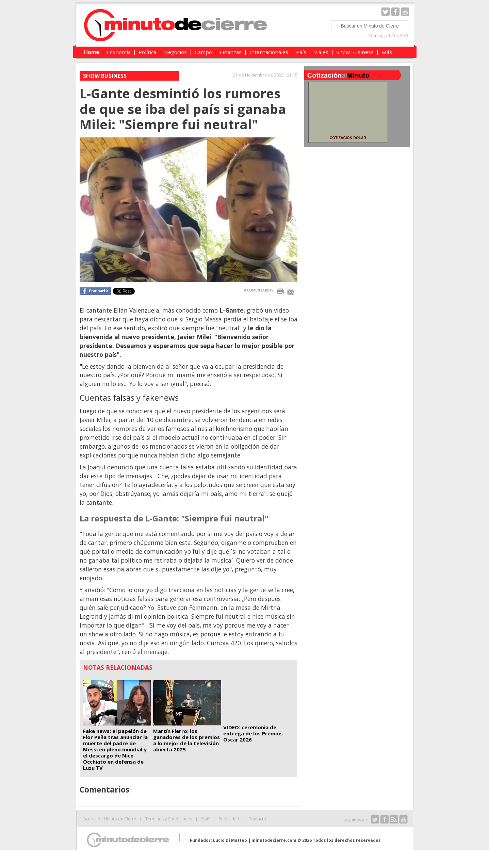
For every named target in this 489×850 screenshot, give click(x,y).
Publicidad (229, 819)
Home (91, 52)
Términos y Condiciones (168, 819)
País (301, 52)
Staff (205, 819)
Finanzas (231, 52)
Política (147, 52)
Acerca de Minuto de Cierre (109, 819)
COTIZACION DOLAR (348, 138)
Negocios (175, 52)
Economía (119, 52)
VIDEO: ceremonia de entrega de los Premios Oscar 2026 (253, 733)
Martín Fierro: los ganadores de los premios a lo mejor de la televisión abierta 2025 (186, 740)
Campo (203, 52)
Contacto (257, 819)
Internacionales (268, 52)
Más (386, 52)
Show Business (355, 52)
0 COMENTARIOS (258, 290)
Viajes (321, 52)
